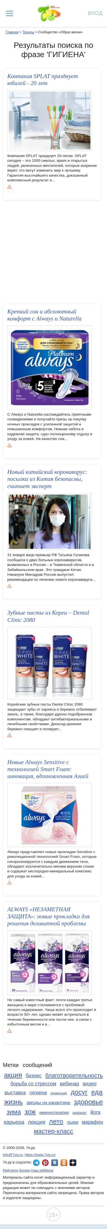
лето (56, 1121)
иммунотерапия (54, 1112)
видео (90, 1084)
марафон (92, 1122)
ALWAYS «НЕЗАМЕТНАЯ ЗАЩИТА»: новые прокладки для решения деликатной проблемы (48, 917)
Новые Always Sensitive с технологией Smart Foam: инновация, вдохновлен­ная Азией (47, 769)
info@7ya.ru (13, 1155)
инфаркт (80, 1113)
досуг (79, 1092)
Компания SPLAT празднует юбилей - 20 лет (42, 79)
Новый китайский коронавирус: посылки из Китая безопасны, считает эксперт (47, 479)
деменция (58, 1093)
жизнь (13, 1102)
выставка (15, 1092)
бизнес (33, 1075)
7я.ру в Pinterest (45, 1162)
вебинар (69, 1084)
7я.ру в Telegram (36, 1162)
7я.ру (73, 1162)
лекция (36, 1122)
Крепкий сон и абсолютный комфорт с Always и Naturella (44, 315)
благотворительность (74, 1075)
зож (30, 1111)
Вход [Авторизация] (95, 13)
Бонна (24, 1170)
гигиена (38, 1092)
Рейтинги (10, 1170)
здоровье (88, 1102)
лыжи (72, 1122)
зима (13, 1111)
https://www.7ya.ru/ (40, 1155)
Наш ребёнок (42, 1170)
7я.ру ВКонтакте (54, 1162)
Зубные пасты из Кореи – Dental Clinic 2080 (48, 617)
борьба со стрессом (33, 1084)
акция (13, 1075)
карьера (14, 1122)
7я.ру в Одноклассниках (64, 1162)
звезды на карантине (48, 1102)
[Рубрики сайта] (9, 13)
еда (96, 1092)
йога (95, 1112)
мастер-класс (53, 1131)
